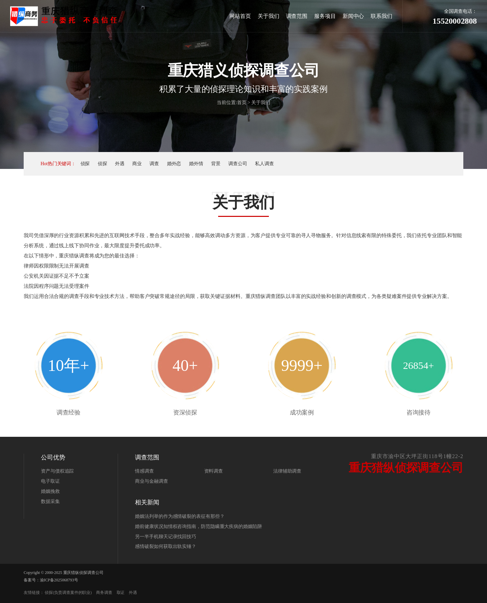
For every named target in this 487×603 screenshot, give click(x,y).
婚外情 (196, 163)
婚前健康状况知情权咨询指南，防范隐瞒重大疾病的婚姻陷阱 (198, 526)
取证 (121, 592)
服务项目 (325, 16)
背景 (216, 163)
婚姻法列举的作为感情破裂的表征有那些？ (179, 516)
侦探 (85, 163)
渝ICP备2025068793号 (59, 580)
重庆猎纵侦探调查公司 (83, 572)
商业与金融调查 (151, 481)
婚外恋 (174, 163)
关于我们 (268, 16)
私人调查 (264, 163)
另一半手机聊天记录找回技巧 (165, 536)
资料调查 (213, 471)
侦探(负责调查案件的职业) (68, 592)
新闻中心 (353, 16)
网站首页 (240, 16)
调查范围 (297, 16)
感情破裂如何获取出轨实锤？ (165, 546)
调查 (154, 163)
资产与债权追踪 (57, 471)
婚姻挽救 (50, 491)
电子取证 (50, 481)
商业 (137, 163)
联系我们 (381, 16)
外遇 (119, 163)
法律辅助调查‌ (287, 471)
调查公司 (237, 163)
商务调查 (104, 592)
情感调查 (144, 471)
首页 (242, 102)
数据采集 (50, 501)
